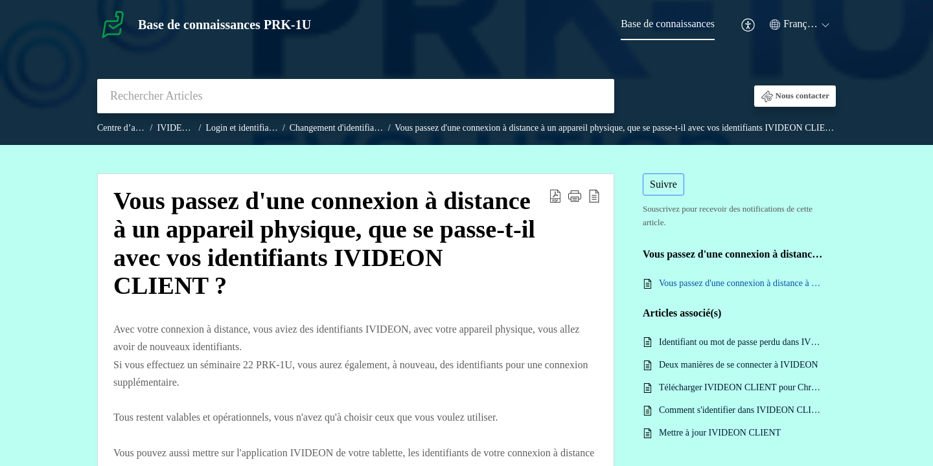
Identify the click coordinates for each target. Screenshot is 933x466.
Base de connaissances (668, 23)
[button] (795, 96)
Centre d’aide (121, 128)
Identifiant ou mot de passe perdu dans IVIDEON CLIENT (741, 342)
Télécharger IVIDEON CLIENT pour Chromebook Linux (741, 387)
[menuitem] (748, 25)
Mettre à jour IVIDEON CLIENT (720, 433)
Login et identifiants (243, 128)
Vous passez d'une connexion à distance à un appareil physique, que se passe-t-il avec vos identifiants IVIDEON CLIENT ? (619, 128)
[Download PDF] (555, 195)
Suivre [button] (663, 184)
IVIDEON (176, 128)
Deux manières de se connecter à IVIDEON (738, 365)
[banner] (466, 72)
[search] (355, 96)
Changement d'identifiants (337, 128)
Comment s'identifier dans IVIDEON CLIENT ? (741, 410)
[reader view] (594, 195)
